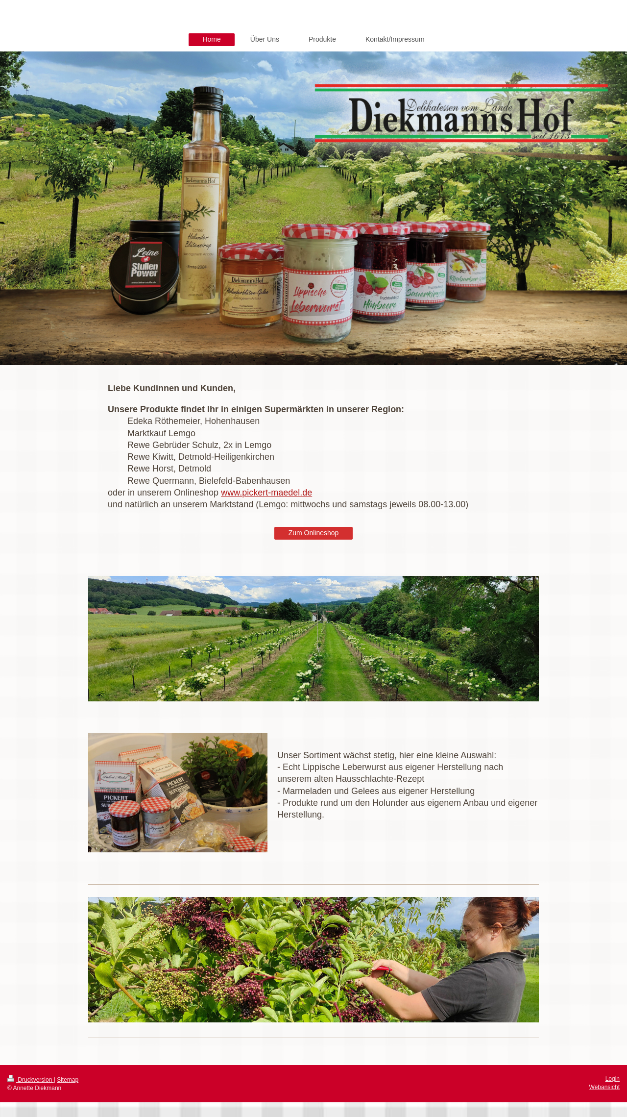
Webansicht (604, 1087)
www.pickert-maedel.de (266, 492)
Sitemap (67, 1079)
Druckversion (30, 1079)
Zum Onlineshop (314, 533)
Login (612, 1078)
